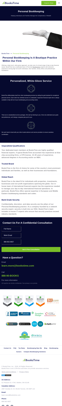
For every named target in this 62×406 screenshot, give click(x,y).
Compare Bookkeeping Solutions (35, 351)
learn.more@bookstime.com (18, 265)
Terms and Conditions (9, 372)
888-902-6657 (6, 401)
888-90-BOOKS (10, 275)
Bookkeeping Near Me (34, 348)
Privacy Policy (24, 372)
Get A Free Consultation (31, 249)
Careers (18, 351)
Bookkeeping (36, 67)
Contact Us (7, 348)
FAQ (14, 348)
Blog (45, 348)
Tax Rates (21, 348)
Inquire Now (48, 3)
